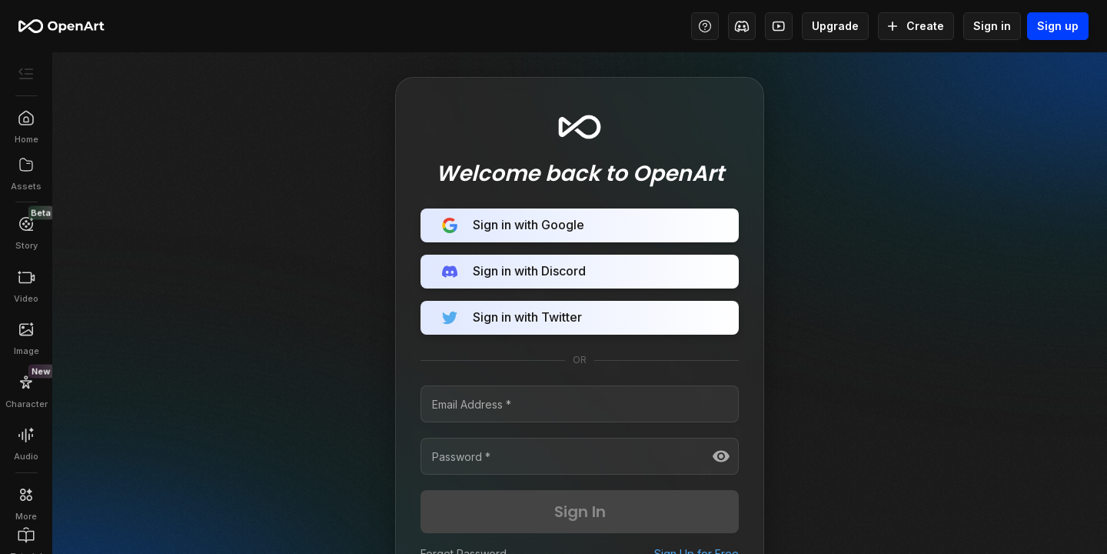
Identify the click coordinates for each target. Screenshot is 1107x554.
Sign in (992, 26)
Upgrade (835, 26)
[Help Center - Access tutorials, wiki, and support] (705, 26)
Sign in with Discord (580, 272)
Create (916, 26)
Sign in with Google (580, 225)
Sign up (1058, 26)
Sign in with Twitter (580, 318)
